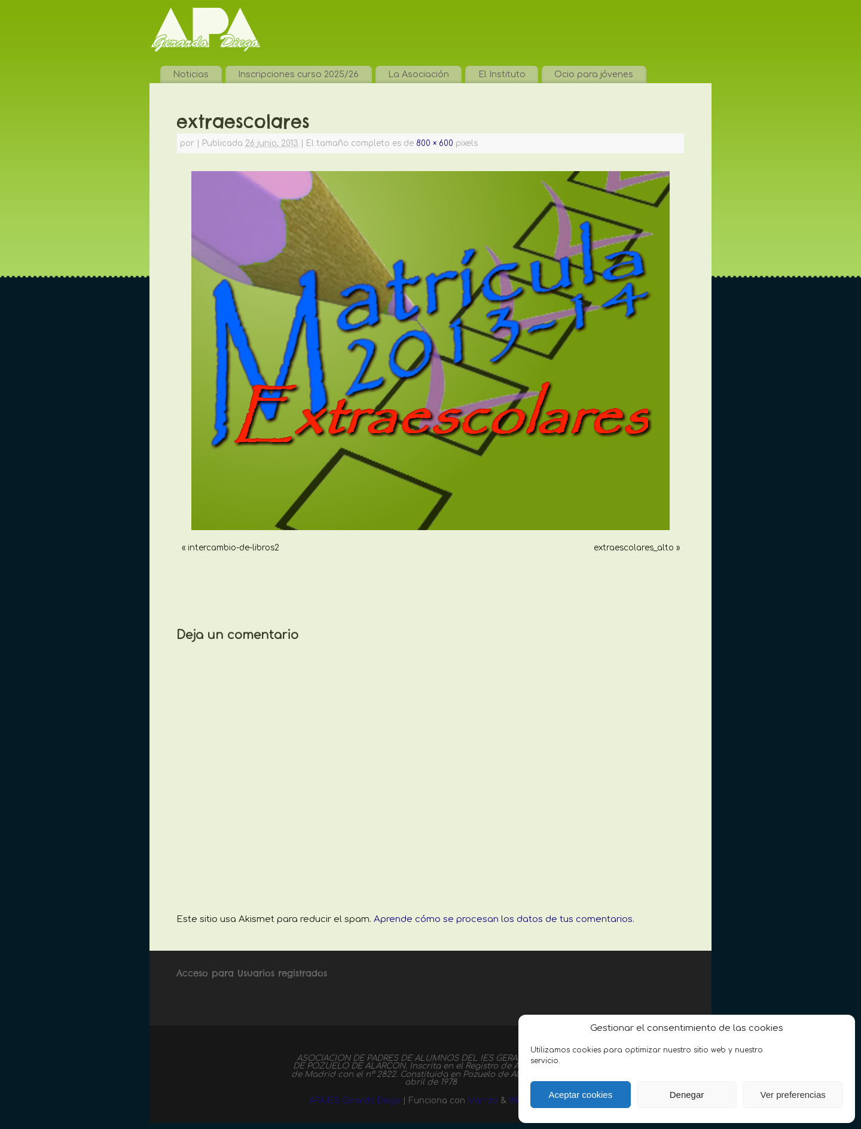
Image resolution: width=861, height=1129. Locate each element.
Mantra (483, 1100)
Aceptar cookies (580, 1095)
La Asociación (418, 74)
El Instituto (502, 74)
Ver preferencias (793, 1095)
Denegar (687, 1095)
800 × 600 (434, 143)
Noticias (191, 74)
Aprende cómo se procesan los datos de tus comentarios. (504, 919)
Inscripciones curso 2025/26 (298, 74)
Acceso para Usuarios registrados (251, 973)
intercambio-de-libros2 (233, 547)
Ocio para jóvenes (593, 74)
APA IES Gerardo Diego (355, 1100)
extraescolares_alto (634, 547)
